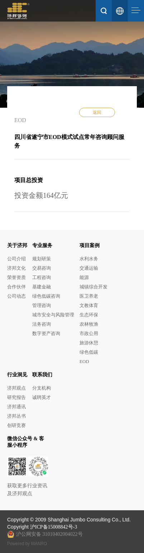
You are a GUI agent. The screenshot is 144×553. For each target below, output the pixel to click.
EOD (84, 361)
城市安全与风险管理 (53, 314)
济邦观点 (16, 388)
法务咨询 (41, 324)
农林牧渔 (89, 324)
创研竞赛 (16, 425)
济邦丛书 (16, 416)
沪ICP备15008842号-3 (53, 527)
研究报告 (16, 397)
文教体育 (89, 305)
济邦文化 (16, 268)
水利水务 (89, 258)
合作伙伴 (16, 286)
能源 (84, 277)
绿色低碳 (89, 352)
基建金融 (41, 286)
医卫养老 (89, 296)
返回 (97, 112)
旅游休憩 (89, 342)
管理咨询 (41, 305)
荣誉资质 (16, 277)
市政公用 (89, 333)
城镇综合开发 (93, 286)
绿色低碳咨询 (46, 296)
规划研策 (41, 258)
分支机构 (41, 388)
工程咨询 (41, 277)
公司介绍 (16, 258)
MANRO (39, 543)
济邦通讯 (16, 406)
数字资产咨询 (46, 333)
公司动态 (16, 296)
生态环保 (89, 314)
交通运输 (89, 268)
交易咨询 (41, 268)
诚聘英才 (41, 397)
